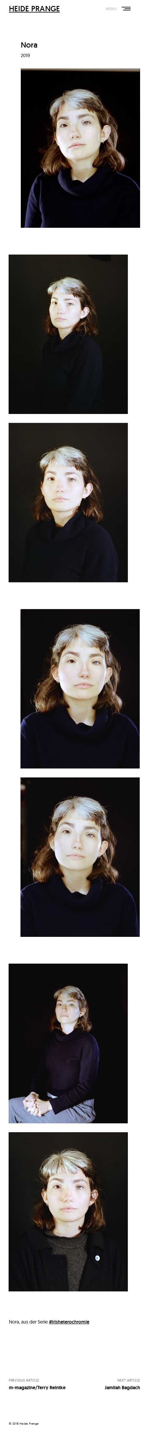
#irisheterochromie (69, 1322)
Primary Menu (126, 9)
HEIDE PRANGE (34, 8)
